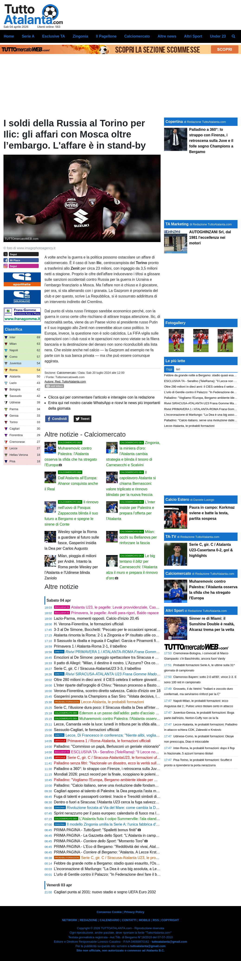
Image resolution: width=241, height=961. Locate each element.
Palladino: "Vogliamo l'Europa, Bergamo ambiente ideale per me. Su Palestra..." (119, 780)
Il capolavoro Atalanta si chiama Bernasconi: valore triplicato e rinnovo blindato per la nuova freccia (131, 483)
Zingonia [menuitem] (80, 36)
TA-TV (171, 537)
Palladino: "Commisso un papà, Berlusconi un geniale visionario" (107, 746)
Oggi (169, 369)
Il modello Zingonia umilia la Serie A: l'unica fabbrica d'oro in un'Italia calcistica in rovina (132, 824)
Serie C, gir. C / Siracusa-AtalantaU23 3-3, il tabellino (97, 668)
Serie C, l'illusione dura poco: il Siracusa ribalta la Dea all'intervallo (108, 707)
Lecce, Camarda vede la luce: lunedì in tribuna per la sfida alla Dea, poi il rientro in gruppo (128, 724)
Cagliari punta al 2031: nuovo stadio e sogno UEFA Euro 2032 (105, 892)
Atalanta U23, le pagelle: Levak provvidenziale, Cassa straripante (116, 607)
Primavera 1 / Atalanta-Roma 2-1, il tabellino (90, 646)
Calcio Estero (177, 499)
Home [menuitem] (9, 36)
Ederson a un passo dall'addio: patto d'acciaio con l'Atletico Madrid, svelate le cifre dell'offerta (143, 713)
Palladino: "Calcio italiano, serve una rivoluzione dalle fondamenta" (109, 785)
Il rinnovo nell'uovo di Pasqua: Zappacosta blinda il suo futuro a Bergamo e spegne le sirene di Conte (71, 513)
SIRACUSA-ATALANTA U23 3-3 (110, 674)
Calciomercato (66, 372)
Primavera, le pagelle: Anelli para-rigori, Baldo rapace (106, 613)
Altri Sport (174, 611)
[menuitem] (233, 36)
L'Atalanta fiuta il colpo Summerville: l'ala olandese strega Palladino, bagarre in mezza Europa (144, 819)
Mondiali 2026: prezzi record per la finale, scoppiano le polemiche (108, 774)
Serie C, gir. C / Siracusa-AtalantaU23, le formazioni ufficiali (109, 758)
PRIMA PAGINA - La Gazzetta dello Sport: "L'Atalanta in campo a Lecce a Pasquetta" (124, 835)
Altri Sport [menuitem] (193, 36)
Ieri (178, 369)
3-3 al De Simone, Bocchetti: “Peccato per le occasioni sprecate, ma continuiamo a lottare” (128, 630)
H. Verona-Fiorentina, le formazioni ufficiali (89, 624)
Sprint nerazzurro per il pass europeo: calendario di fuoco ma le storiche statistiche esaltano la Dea (135, 813)
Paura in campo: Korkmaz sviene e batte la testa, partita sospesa (212, 512)
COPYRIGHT (170, 920)
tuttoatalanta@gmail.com (169, 941)
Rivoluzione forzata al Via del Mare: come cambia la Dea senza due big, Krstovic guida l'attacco (139, 808)
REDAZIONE (88, 920)
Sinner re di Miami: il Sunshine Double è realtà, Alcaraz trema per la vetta (212, 624)
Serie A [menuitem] (28, 36)
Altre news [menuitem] (167, 36)
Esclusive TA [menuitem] (53, 36)
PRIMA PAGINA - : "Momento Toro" (99, 841)
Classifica (13, 329)
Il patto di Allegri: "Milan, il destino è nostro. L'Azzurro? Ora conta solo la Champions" (123, 663)
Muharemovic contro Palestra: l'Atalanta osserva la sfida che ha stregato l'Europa (70, 454)
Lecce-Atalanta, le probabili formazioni (99, 702)
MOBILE (144, 920)
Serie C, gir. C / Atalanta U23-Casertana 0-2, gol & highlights (211, 550)
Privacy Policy (134, 912)
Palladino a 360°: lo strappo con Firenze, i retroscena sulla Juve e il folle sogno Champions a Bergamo (138, 769)
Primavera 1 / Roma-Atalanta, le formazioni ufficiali (102, 741)
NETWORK (69, 920)
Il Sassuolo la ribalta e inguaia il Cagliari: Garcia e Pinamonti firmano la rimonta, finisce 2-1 (128, 641)
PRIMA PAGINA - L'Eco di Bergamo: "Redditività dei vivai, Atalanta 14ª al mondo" (120, 847)
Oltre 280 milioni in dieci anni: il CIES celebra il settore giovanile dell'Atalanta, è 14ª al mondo (130, 680)
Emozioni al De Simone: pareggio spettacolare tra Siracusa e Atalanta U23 (115, 657)
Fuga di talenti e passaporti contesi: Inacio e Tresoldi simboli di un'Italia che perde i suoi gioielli (131, 796)
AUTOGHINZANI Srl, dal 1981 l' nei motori (210, 237)
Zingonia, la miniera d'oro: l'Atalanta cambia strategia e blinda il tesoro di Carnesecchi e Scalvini (133, 454)
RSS (156, 920)
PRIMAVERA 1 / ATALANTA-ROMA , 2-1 (117, 652)
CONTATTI (129, 920)
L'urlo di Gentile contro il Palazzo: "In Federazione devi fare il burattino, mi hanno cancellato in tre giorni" (139, 874)
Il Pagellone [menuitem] (106, 36)
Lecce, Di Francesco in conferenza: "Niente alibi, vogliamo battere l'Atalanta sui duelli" (130, 735)
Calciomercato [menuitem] (137, 36)
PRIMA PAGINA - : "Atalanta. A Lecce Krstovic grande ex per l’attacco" (128, 852)
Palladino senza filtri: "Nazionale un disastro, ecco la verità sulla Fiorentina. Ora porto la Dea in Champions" (142, 763)
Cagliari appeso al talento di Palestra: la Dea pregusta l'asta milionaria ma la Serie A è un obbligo (133, 791)
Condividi (57, 419)
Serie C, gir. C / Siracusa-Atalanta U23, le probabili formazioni (118, 858)
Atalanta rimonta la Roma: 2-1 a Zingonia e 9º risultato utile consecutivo (112, 635)
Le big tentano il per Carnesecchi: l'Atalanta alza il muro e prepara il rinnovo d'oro (132, 567)
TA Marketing (177, 224)
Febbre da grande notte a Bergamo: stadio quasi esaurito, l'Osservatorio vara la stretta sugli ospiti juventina (142, 863)
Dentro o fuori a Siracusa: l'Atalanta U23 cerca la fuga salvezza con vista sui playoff (122, 802)
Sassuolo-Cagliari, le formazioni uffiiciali (86, 730)
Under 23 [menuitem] (218, 36)
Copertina (174, 122)
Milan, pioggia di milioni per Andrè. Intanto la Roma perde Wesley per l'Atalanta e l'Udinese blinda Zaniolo (71, 567)
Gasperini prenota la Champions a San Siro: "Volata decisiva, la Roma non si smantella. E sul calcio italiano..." (144, 696)
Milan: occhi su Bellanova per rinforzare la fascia (138, 537)
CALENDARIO (109, 920)
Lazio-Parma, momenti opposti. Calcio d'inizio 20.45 (96, 618)
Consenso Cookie (109, 912)
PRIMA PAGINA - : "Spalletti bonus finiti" (95, 830)
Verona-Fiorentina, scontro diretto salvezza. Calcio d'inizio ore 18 (107, 691)
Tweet (83, 419)
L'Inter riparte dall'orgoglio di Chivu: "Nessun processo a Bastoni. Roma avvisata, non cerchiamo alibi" (137, 685)
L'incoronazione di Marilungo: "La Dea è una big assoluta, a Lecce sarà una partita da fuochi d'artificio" (138, 869)
